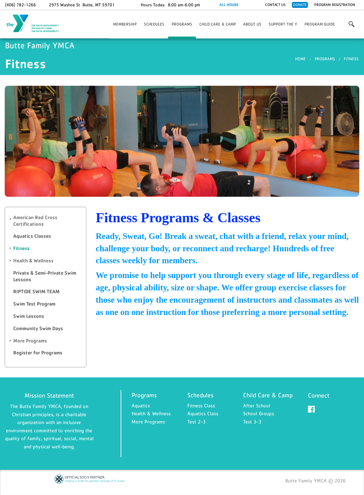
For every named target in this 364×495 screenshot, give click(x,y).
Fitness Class (201, 405)
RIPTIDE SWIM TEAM (36, 291)
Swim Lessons (28, 316)
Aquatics (141, 405)
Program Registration (334, 5)
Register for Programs (37, 353)
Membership (125, 24)
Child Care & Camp (217, 24)
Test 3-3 (252, 421)
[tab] (45, 221)
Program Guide (319, 24)
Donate (300, 5)
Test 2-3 (196, 421)
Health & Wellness (151, 413)
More (352, 24)
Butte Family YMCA (36, 23)
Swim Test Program (34, 304)
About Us (252, 24)
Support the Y (283, 24)
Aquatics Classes (32, 236)
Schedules (154, 24)
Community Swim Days (38, 328)
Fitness (351, 58)
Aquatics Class (202, 413)
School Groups (258, 413)
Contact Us (275, 5)
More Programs (148, 421)
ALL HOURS (228, 5)
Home (300, 58)
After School (256, 405)
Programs (182, 24)
